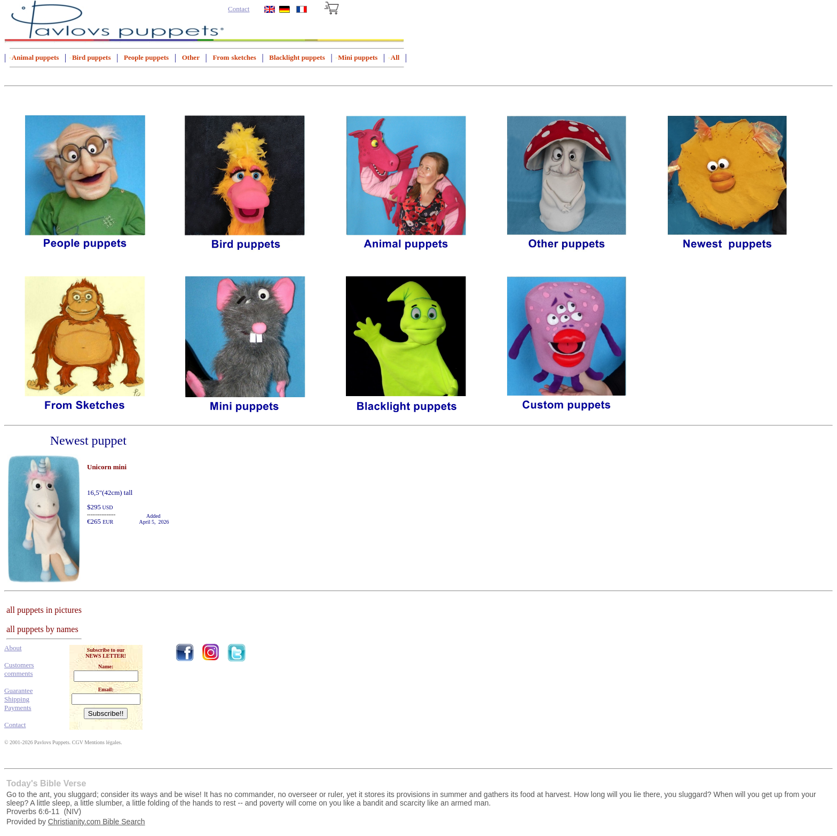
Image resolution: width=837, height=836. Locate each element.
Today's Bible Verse (46, 783)
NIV (72, 811)
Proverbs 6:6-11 (33, 811)
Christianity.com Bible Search (96, 821)
